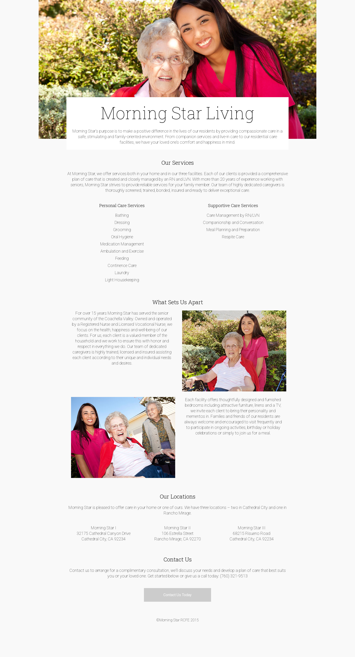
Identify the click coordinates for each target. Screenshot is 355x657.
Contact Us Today (177, 595)
